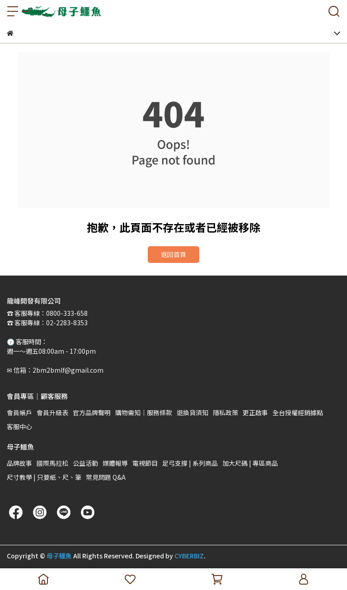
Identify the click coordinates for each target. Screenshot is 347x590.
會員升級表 (52, 412)
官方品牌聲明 (92, 412)
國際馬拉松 (52, 463)
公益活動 (85, 463)
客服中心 (19, 426)
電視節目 (145, 463)
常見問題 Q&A (106, 477)
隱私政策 (225, 412)
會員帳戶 (19, 412)
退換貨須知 (192, 412)
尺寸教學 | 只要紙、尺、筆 (44, 477)
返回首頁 (173, 254)
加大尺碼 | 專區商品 (250, 463)
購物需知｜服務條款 (143, 412)
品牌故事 (19, 463)
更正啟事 (255, 412)
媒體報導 (115, 463)
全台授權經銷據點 (297, 412)
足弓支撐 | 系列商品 (190, 463)
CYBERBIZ (189, 555)
